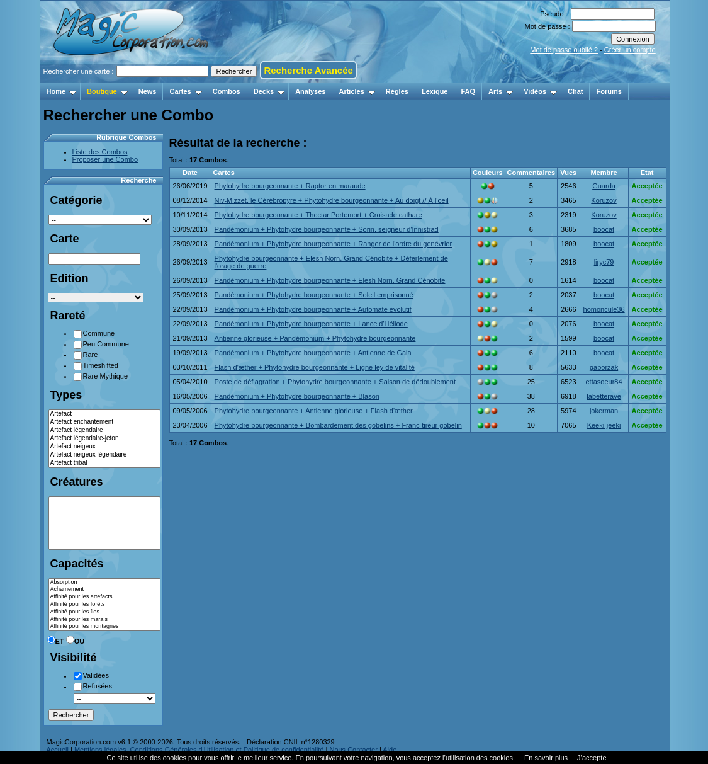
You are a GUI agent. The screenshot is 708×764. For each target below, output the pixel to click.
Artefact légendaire (104, 430)
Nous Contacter (353, 749)
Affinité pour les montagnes (104, 626)
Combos (226, 91)
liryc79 (604, 262)
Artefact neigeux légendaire (104, 455)
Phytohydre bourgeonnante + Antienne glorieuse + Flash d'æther (314, 410)
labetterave (604, 396)
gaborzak (604, 367)
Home (62, 91)
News (147, 91)
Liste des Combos (100, 152)
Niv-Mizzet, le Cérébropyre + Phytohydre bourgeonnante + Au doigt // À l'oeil (332, 200)
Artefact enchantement (104, 422)
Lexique (435, 91)
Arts (500, 91)
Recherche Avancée (308, 70)
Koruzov (603, 200)
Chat (575, 91)
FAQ (468, 91)
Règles (397, 91)
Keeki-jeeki (604, 425)
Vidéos (540, 91)
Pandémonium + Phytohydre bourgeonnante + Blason (297, 396)
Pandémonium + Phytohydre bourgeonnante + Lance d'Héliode (311, 324)
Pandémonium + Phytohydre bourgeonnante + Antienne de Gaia (313, 352)
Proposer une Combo (105, 159)
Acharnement (104, 589)
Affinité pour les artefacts (104, 597)
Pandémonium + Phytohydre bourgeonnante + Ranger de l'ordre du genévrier (333, 244)
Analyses (310, 91)
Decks (269, 91)
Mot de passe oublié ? (564, 50)
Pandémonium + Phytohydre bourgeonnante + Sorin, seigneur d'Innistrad (327, 229)
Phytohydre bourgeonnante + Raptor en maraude (290, 186)
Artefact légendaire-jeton (104, 439)
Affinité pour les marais (104, 620)
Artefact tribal (104, 463)
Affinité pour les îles (104, 612)
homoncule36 (604, 309)
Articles (356, 91)
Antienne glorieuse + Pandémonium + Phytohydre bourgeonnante (315, 338)
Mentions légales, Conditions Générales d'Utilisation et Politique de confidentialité (199, 749)
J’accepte (591, 757)
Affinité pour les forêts (104, 604)
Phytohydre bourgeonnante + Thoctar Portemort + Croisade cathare (318, 215)
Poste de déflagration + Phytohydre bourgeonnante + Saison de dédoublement (335, 381)
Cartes (185, 91)
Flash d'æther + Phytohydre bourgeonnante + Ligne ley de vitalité (315, 367)
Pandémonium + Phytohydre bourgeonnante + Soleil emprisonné (314, 295)
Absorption (104, 582)
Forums (608, 91)
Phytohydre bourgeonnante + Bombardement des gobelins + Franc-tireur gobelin (338, 425)
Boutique (107, 91)
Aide (389, 749)
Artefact (104, 414)
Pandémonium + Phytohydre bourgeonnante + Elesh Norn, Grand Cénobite (330, 280)
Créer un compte (630, 50)
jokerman (604, 410)
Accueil (58, 749)
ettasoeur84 (603, 381)
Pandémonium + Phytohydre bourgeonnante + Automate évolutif (313, 309)
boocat (603, 229)
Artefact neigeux (104, 447)
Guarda (603, 186)
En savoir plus (546, 757)
